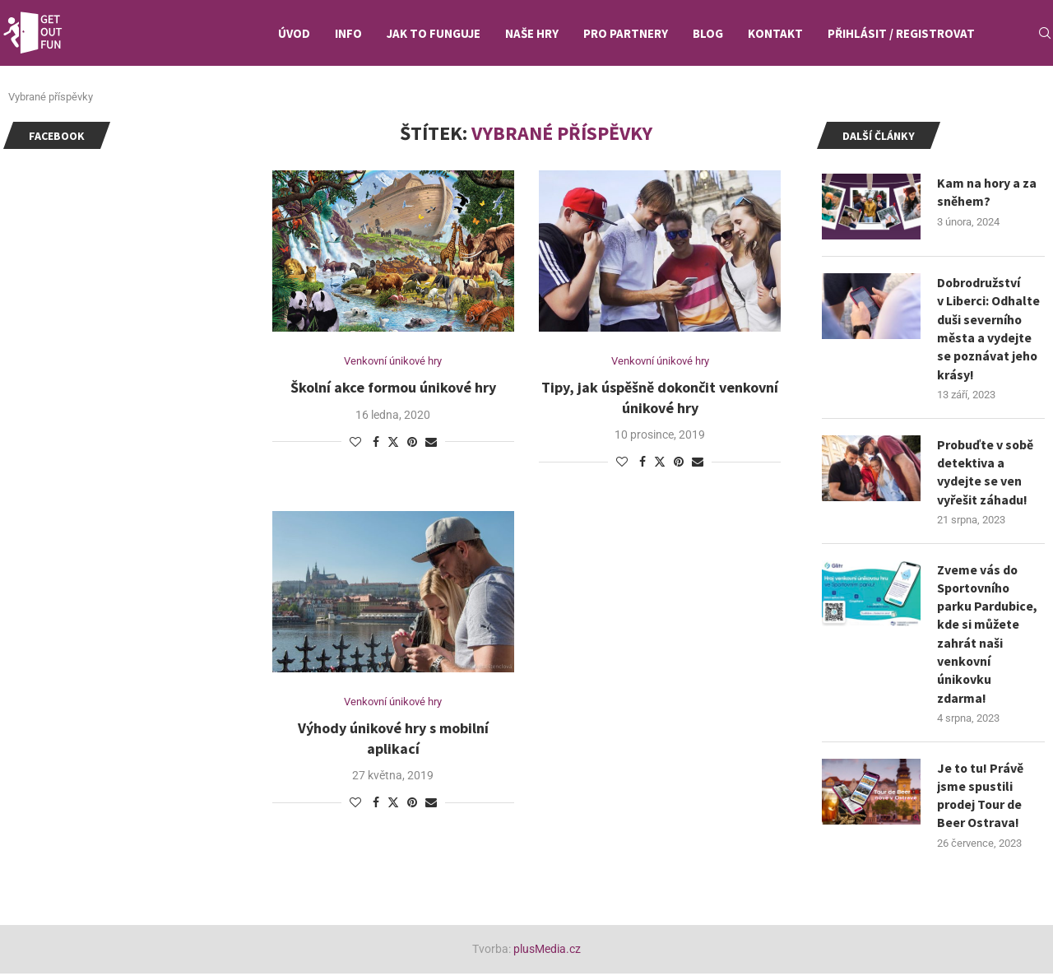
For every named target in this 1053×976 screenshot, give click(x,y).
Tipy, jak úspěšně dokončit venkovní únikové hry (659, 397)
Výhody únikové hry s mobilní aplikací (393, 738)
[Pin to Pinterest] (412, 441)
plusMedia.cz (547, 950)
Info (348, 33)
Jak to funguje (433, 33)
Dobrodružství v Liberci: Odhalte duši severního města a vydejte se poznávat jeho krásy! (988, 328)
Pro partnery (625, 33)
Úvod (294, 33)
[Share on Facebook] (376, 441)
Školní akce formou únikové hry (393, 387)
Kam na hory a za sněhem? (987, 191)
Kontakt (775, 33)
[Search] (1045, 34)
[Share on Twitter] (393, 441)
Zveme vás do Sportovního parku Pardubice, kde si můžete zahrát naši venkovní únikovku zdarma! (987, 635)
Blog (708, 33)
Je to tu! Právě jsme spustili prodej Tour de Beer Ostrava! (980, 797)
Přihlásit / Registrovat (901, 33)
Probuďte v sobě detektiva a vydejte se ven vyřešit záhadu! (986, 472)
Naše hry (532, 33)
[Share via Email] (431, 441)
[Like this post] (355, 441)
